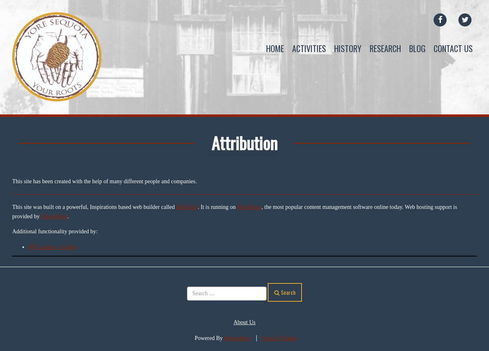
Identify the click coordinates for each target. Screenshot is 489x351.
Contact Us (453, 48)
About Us (244, 322)
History (347, 48)
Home (275, 48)
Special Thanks (279, 338)
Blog (417, 48)
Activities (309, 48)
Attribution (244, 142)
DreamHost (54, 216)
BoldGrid (187, 207)
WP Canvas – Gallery (53, 247)
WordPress (249, 207)
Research (385, 48)
